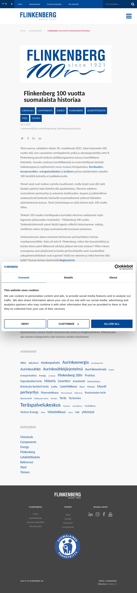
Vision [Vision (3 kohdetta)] (70, 412)
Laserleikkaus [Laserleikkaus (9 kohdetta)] (68, 386)
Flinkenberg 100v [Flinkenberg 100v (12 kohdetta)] (70, 375)
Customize (69, 323)
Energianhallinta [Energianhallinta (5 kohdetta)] (28, 375)
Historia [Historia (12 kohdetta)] (49, 381)
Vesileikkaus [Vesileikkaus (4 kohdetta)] (90, 405)
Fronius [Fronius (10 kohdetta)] (90, 375)
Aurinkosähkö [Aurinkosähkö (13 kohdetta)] (30, 369)
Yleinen (36, 118)
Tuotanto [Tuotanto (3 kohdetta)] (66, 406)
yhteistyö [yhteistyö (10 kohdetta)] (88, 412)
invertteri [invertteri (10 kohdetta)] (64, 381)
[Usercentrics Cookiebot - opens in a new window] (117, 267)
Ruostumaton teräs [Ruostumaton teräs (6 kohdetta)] (95, 392)
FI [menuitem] (6, 3)
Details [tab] (68, 277)
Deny (25, 323)
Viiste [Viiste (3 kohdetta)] (43, 412)
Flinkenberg (76, 110)
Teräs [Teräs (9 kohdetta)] (63, 398)
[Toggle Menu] (129, 16)
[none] (7, 4)
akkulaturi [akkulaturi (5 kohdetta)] (34, 362)
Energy (61, 110)
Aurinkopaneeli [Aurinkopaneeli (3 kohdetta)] (97, 363)
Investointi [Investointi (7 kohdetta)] (79, 381)
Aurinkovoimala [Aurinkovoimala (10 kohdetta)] (95, 369)
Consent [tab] (23, 277)
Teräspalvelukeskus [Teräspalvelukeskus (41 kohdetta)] (40, 405)
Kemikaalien (96, 167)
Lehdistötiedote (96, 110)
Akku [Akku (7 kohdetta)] (23, 362)
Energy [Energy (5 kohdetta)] (42, 375)
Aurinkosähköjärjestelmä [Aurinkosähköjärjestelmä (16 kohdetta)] (63, 369)
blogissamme (67, 260)
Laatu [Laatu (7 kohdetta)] (54, 386)
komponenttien (29, 171)
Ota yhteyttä (35, 526)
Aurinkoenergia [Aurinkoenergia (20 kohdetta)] (75, 362)
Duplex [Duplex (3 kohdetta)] (111, 370)
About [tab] (113, 277)
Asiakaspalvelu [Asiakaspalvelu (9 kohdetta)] (50, 363)
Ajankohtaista (35, 31)
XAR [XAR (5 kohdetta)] (77, 412)
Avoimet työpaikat (35, 522)
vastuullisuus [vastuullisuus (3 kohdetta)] (77, 406)
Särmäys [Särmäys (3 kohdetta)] (54, 398)
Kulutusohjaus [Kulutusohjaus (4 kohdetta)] (93, 381)
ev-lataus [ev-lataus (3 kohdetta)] (51, 376)
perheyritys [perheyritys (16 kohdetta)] (29, 392)
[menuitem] (7, 4)
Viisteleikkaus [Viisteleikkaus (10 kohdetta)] (56, 412)
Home (23, 31)
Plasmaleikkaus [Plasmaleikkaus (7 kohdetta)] (50, 392)
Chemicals (28, 110)
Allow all (112, 323)
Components (45, 110)
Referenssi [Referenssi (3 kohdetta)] (78, 393)
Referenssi (26, 462)
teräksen (69, 171)
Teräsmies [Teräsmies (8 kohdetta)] (75, 398)
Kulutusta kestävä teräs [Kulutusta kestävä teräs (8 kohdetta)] (34, 386)
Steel (25, 118)
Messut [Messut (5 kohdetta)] (91, 386)
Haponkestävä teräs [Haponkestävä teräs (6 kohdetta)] (31, 381)
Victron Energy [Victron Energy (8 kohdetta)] (29, 412)
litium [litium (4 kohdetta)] (82, 386)
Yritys (35, 514)
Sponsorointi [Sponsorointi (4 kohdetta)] (26, 398)
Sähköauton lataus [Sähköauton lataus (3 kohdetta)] (41, 398)
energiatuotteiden (49, 171)
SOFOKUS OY (111, 584)
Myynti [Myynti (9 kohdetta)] (101, 386)
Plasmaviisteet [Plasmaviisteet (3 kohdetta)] (66, 393)
